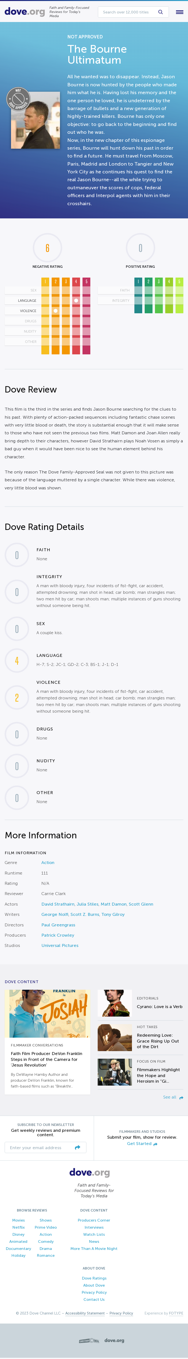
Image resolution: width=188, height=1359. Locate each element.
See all (173, 1098)
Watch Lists (94, 1235)
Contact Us (94, 1300)
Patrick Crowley (57, 936)
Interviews (94, 1228)
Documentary (18, 1249)
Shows (46, 1221)
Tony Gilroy (113, 915)
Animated (18, 1242)
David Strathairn (57, 905)
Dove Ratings (94, 1279)
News (94, 1242)
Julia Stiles (87, 905)
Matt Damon (114, 905)
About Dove (94, 1286)
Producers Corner (94, 1221)
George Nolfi (54, 915)
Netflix (18, 1228)
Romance (46, 1257)
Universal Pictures (59, 946)
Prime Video (46, 1228)
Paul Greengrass (58, 925)
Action (47, 863)
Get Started (142, 1144)
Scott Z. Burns (84, 915)
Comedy (46, 1242)
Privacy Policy (94, 1293)
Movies (18, 1221)
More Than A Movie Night (94, 1249)
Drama (45, 1249)
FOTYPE (176, 1314)
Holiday (18, 1257)
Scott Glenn (141, 905)
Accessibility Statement (85, 1314)
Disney (18, 1235)
